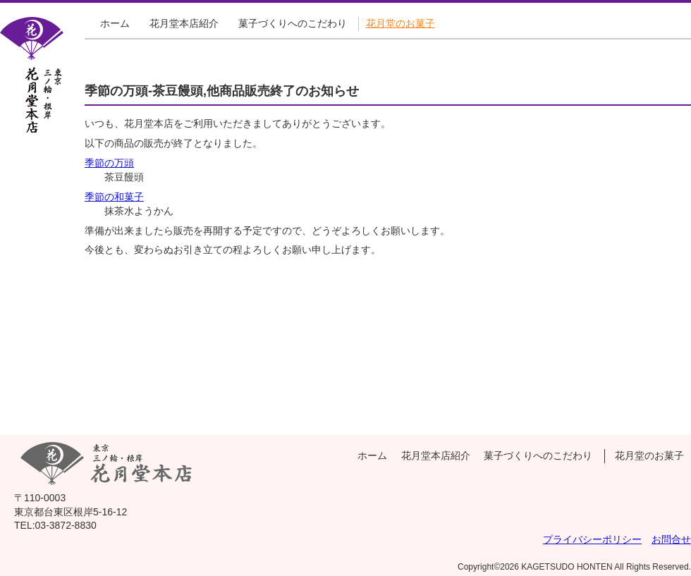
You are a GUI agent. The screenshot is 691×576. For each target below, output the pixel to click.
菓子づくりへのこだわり (292, 23)
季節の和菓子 (114, 196)
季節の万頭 (109, 162)
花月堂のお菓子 (400, 23)
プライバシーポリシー (592, 539)
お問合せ (671, 539)
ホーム (115, 23)
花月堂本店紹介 (184, 23)
